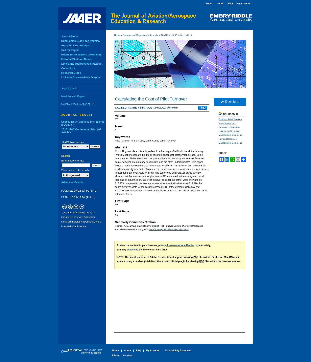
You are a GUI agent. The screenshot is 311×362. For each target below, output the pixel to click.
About (127, 350)
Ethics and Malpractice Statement (81, 63)
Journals (154, 35)
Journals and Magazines (135, 35)
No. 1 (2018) (186, 35)
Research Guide (71, 72)
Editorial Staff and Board (76, 59)
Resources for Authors (75, 45)
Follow (202, 108)
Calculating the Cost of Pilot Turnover (151, 98)
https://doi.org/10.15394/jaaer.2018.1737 (169, 229)
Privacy (115, 355)
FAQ (138, 350)
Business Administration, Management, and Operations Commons (230, 123)
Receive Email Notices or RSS (78, 103)
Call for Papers (70, 50)
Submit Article (69, 88)
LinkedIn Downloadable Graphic (81, 77)
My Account (153, 350)
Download (230, 101)
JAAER (164, 35)
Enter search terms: (72, 160)
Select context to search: (75, 170)
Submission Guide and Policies (80, 40)
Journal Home (70, 36)
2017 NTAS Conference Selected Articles (81, 131)
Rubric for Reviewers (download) (81, 54)
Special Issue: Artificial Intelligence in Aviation (82, 123)
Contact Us (68, 68)
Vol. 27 (174, 35)
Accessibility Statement (178, 350)
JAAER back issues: (72, 142)
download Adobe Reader (180, 245)
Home (117, 35)
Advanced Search (72, 182)
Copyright (127, 355)
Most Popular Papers (73, 96)
